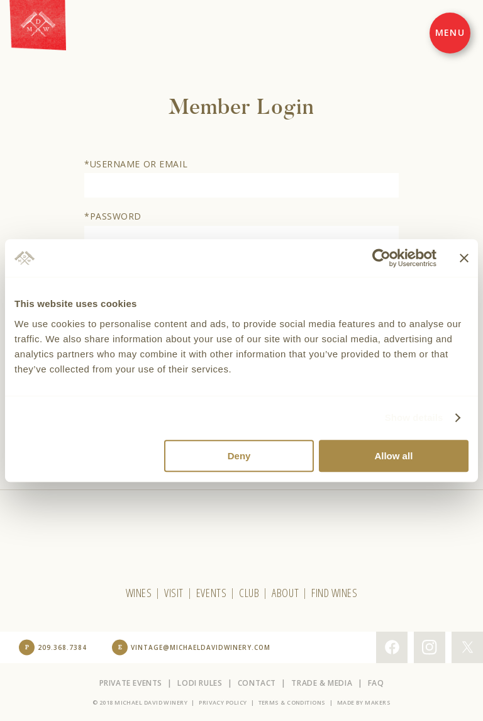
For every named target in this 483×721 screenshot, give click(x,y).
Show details (414, 417)
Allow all (393, 455)
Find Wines (334, 592)
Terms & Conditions (292, 702)
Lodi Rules (199, 683)
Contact (257, 683)
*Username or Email (135, 164)
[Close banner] (464, 258)
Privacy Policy (223, 702)
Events (211, 592)
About (285, 592)
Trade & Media (321, 683)
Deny (239, 455)
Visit (174, 592)
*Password (113, 216)
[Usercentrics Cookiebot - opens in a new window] (381, 258)
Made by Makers (364, 702)
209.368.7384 (62, 647)
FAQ (376, 683)
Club (249, 592)
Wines (139, 592)
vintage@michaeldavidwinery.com (200, 647)
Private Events (130, 683)
